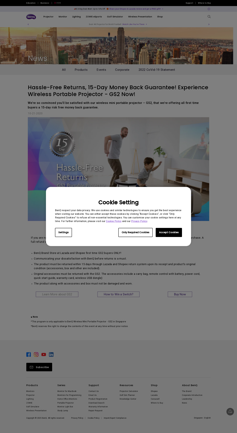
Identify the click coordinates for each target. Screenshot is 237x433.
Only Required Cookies (135, 232)
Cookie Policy (114, 221)
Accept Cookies (169, 232)
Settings (63, 232)
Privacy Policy (139, 221)
